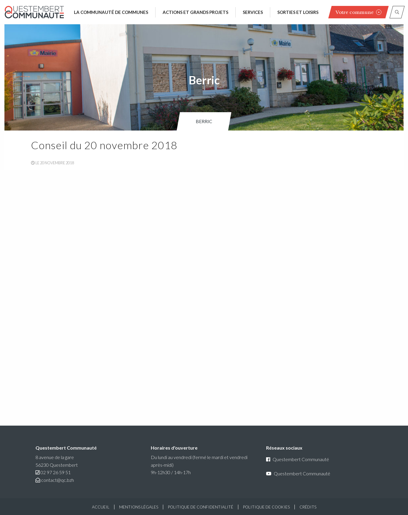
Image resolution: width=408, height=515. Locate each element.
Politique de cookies (266, 507)
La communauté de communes (111, 12)
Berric (204, 121)
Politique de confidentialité (200, 507)
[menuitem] (204, 121)
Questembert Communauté (297, 459)
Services (253, 12)
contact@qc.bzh (57, 480)
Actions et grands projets (195, 12)
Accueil (100, 507)
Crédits (307, 507)
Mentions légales (138, 507)
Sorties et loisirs (297, 12)
